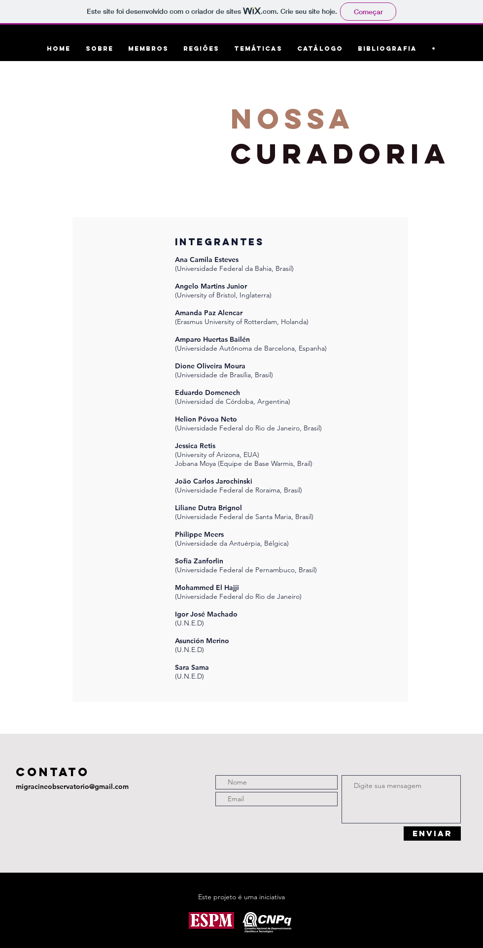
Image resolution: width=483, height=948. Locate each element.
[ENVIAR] (432, 833)
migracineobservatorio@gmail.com (72, 786)
